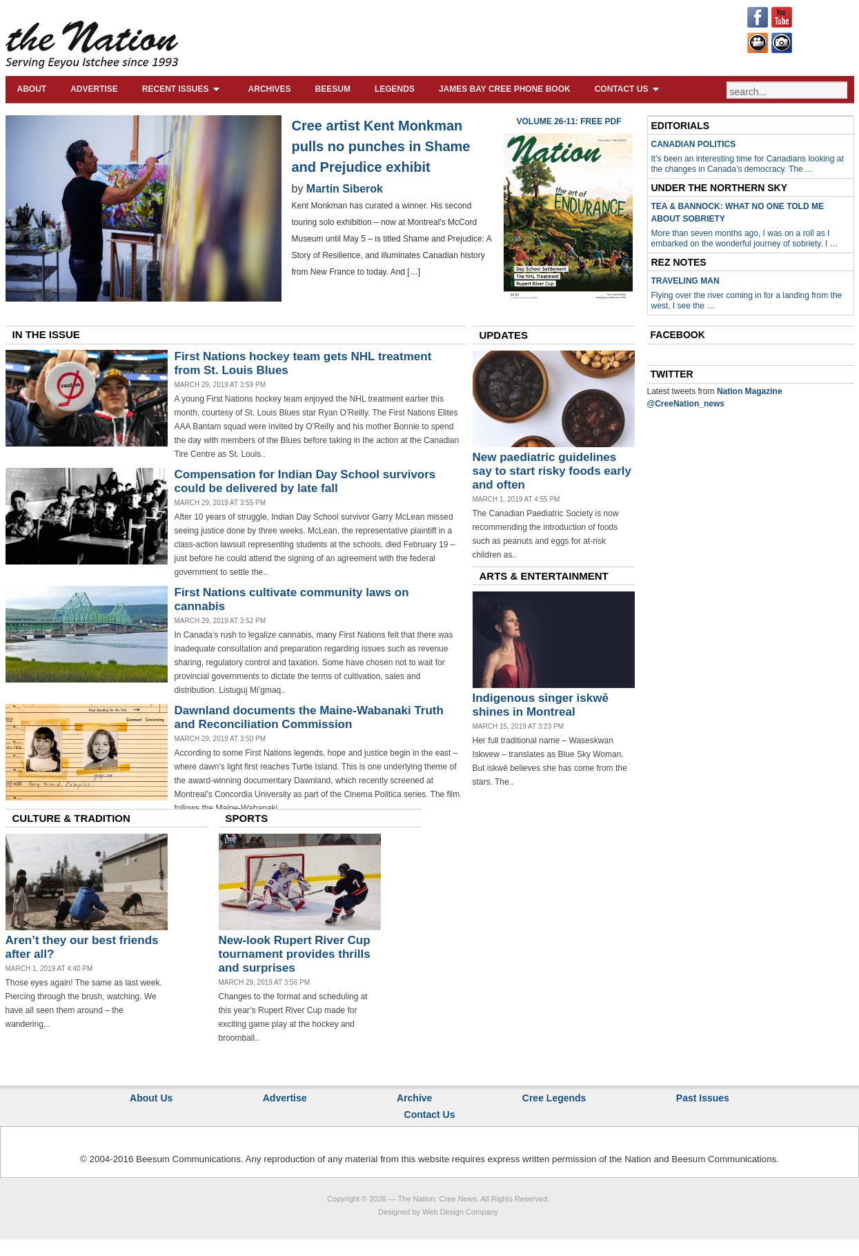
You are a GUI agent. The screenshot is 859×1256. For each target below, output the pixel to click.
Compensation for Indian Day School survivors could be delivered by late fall (305, 481)
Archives (269, 89)
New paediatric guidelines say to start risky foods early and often (552, 471)
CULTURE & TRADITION (71, 818)
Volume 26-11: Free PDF (568, 121)
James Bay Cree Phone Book (505, 89)
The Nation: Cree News (437, 1199)
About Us (151, 1097)
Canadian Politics (693, 144)
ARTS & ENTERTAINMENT (544, 576)
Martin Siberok (344, 189)
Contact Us (629, 89)
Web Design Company (460, 1212)
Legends (395, 89)
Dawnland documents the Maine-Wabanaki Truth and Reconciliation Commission (309, 717)
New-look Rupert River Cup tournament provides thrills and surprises (295, 954)
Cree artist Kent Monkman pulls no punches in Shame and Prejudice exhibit (381, 146)
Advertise (94, 89)
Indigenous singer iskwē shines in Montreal (541, 704)
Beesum (332, 89)
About (32, 89)
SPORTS (247, 818)
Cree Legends (554, 1097)
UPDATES (504, 335)
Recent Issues (183, 89)
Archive (414, 1097)
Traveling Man (685, 281)
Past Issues (702, 1097)
